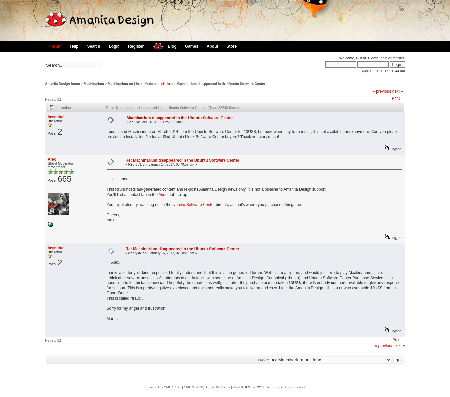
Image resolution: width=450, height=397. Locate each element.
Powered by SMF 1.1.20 (163, 387)
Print (396, 98)
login (383, 58)
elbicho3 (298, 387)
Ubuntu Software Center (194, 204)
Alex (52, 159)
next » (397, 91)
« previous (382, 91)
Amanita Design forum (62, 84)
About (164, 194)
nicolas (166, 84)
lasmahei (56, 117)
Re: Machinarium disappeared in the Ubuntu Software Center (182, 160)
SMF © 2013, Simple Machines (207, 387)
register (398, 58)
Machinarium (94, 84)
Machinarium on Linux (125, 84)
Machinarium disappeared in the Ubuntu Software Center (221, 84)
